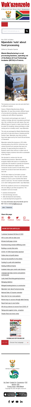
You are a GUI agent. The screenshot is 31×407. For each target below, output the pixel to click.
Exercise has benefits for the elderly (11, 259)
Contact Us (13, 382)
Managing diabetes (6, 282)
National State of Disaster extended (11, 292)
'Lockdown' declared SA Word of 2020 (12, 234)
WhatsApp (26, 218)
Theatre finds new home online (10, 313)
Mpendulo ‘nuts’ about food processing (12, 289)
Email (3, 218)
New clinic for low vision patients (11, 296)
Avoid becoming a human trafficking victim (13, 245)
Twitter (18, 218)
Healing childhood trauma (8, 266)
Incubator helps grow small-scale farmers (13, 269)
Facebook (11, 218)
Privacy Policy (11, 386)
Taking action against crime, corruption (12, 310)
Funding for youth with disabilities (11, 262)
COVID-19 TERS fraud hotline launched (12, 252)
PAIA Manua (19, 386)
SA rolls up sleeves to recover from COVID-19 (14, 306)
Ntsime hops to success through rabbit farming (15, 299)
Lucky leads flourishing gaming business (13, 278)
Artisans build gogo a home (9, 241)
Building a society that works (9, 248)
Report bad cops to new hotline (10, 303)
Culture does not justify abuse (10, 255)
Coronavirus (20, 382)
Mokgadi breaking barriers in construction (13, 285)
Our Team (6, 382)
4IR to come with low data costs (10, 237)
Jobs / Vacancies (7, 207)
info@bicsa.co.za (17, 204)
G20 (18, 384)
